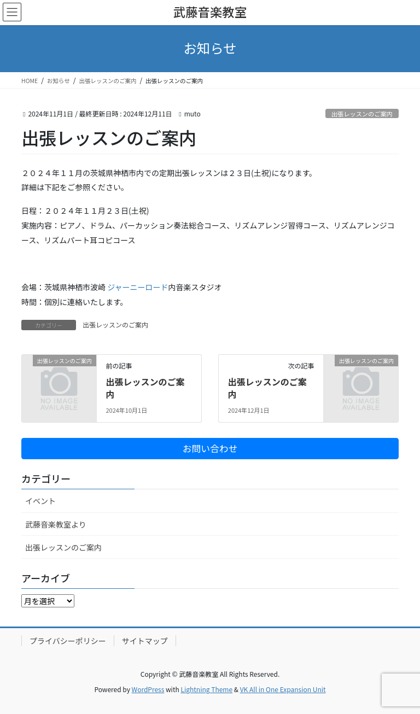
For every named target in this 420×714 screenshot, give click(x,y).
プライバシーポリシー (68, 640)
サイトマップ (145, 640)
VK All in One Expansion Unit (283, 689)
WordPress (148, 689)
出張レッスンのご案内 (362, 113)
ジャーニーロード (137, 287)
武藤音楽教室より (55, 524)
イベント (40, 500)
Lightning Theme (206, 689)
